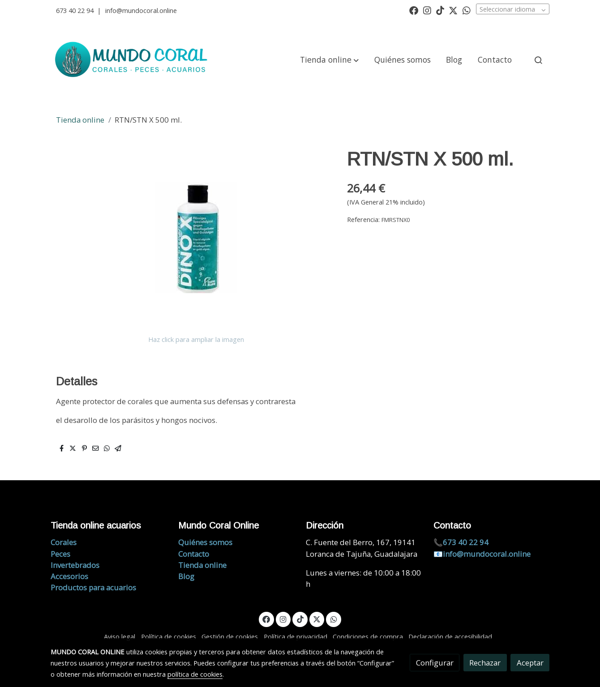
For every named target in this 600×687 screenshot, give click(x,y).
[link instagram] (427, 9)
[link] (132, 59)
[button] (329, 60)
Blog (186, 576)
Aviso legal (119, 636)
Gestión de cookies (229, 636)
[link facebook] (413, 9)
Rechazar (485, 662)
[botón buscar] (538, 59)
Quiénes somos (205, 542)
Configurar (435, 662)
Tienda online (80, 120)
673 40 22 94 (75, 10)
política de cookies (195, 674)
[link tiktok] (440, 9)
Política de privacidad (295, 636)
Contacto (193, 554)
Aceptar (530, 662)
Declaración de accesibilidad (450, 636)
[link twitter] (453, 9)
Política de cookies (168, 636)
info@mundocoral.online (141, 10)
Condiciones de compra (368, 636)
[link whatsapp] (467, 9)
